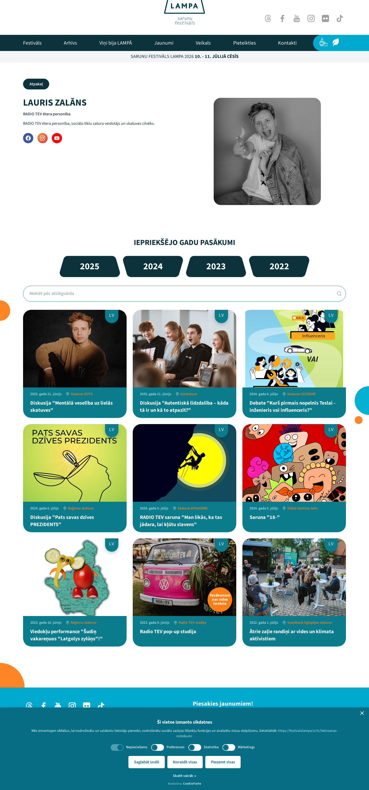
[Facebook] (282, 18)
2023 (216, 266)
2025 (89, 266)
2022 (279, 266)
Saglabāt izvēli (146, 762)
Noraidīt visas (185, 762)
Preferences (175, 747)
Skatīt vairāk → (184, 775)
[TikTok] (340, 18)
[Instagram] (311, 18)
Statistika (211, 747)
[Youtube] (297, 18)
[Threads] (268, 18)
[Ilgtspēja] (336, 42)
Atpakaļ (36, 84)
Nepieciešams (136, 747)
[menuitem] (32, 43)
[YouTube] (57, 138)
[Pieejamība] (323, 42)
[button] (362, 713)
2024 (153, 266)
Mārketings (246, 747)
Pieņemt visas (223, 762)
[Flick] (325, 18)
